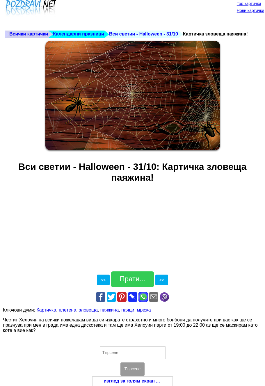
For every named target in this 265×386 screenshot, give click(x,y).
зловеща (88, 309)
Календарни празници (78, 33)
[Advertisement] (108, 14)
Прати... (132, 279)
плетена (67, 309)
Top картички (249, 3)
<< (103, 280)
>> (161, 280)
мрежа (144, 309)
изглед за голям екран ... (132, 380)
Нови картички (250, 10)
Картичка (46, 309)
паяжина (109, 309)
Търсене (132, 369)
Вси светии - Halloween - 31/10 (143, 33)
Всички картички (28, 33)
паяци (127, 309)
